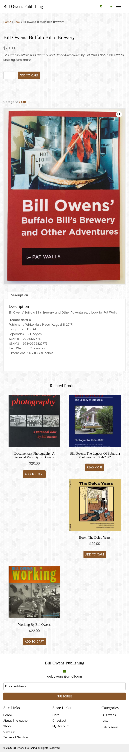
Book (17, 22)
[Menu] (118, 6)
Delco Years (110, 727)
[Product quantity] (9, 75)
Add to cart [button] (34, 474)
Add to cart (28, 75)
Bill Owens (108, 715)
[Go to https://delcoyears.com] (23, 6)
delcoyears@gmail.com (64, 677)
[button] (119, 114)
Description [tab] (19, 295)
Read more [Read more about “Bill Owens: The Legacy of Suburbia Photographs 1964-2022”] (94, 467)
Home (7, 22)
